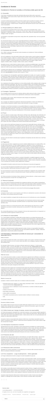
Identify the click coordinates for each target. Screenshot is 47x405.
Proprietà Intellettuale (16, 394)
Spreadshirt (6, 17)
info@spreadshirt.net (36, 246)
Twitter (4, 380)
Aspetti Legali (32, 394)
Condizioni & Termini (6, 394)
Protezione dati (25, 394)
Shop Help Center (4, 2)
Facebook (2, 380)
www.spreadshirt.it (9, 72)
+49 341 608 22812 (19, 390)
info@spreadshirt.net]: (18, 284)
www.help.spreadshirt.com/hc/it (7, 98)
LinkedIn (6, 380)
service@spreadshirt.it (7, 390)
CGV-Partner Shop (36, 44)
